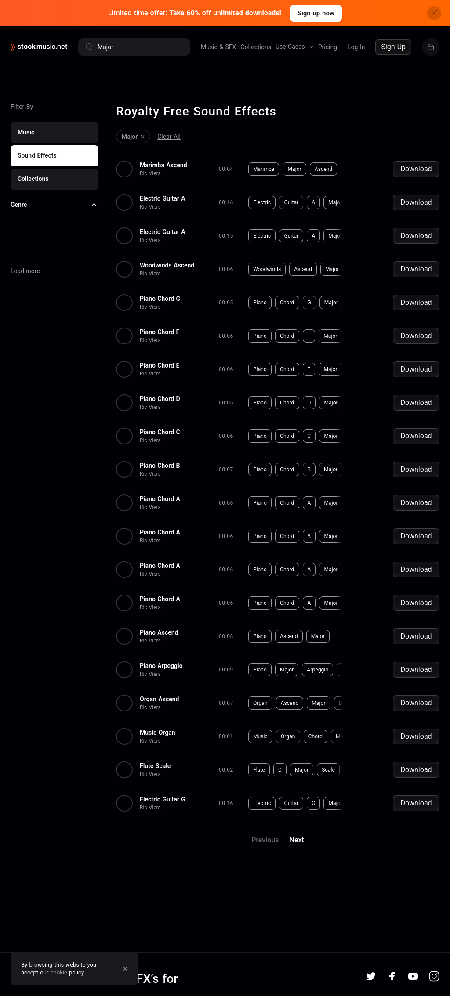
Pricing (327, 47)
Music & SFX (218, 47)
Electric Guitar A (162, 198)
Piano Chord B (160, 465)
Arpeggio (317, 670)
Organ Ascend (159, 699)
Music (260, 736)
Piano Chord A (160, 499)
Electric (262, 202)
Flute (259, 770)
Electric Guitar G (162, 799)
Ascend (324, 169)
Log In (356, 47)
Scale (328, 770)
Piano (260, 303)
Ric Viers (150, 173)
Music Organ (157, 732)
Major (294, 169)
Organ (260, 703)
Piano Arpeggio (161, 666)
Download (416, 169)
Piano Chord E (159, 365)
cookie (59, 972)
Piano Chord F (159, 332)
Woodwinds (267, 269)
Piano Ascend (159, 632)
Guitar (291, 202)
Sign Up (393, 47)
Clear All (169, 136)
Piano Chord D (160, 399)
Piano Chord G (160, 299)
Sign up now (316, 13)
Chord (287, 303)
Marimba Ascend (163, 165)
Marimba (263, 169)
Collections (255, 47)
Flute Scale (155, 766)
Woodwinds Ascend (167, 265)
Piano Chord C (160, 432)
